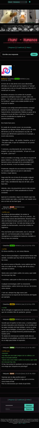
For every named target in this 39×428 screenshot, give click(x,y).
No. (6, 80)
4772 (33, 319)
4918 (33, 373)
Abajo (28, 47)
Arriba (28, 400)
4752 (9, 208)
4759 (33, 304)
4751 (9, 80)
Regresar (12, 47)
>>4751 (6, 212)
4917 (33, 347)
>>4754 (14, 208)
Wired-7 (24, 423)
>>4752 (4, 249)
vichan (19, 423)
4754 (33, 245)
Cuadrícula (20, 47)
